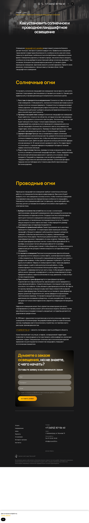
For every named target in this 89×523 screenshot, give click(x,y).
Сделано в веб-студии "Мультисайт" (27, 456)
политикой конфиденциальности (31, 394)
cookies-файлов (5, 515)
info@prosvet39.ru (51, 441)
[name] (44, 376)
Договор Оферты (49, 451)
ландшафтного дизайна (34, 48)
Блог (25, 12)
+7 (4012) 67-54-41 (55, 3)
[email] (44, 388)
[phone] (44, 382)
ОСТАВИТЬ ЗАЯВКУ (27, 399)
